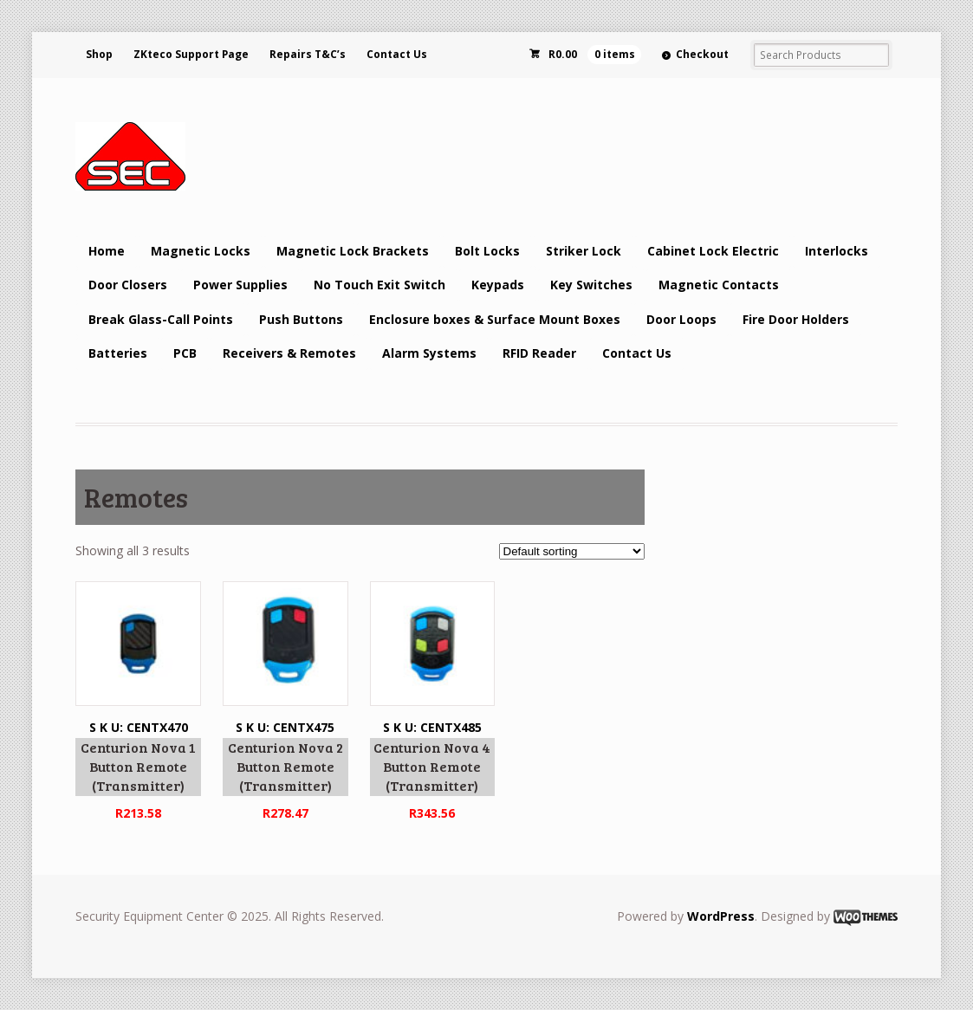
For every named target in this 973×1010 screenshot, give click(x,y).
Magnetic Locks (200, 251)
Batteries (117, 353)
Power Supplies (240, 284)
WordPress (721, 916)
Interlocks (836, 251)
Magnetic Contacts (718, 284)
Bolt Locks (487, 251)
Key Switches (591, 284)
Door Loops (681, 319)
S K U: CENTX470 (138, 702)
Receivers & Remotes (289, 353)
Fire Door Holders (796, 319)
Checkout (702, 54)
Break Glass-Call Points (160, 319)
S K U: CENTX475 (285, 702)
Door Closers (127, 284)
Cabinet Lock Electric (713, 251)
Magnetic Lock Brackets (352, 251)
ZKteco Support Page (191, 54)
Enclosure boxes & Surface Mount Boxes (494, 319)
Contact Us (396, 54)
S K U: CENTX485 (433, 702)
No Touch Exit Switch (379, 284)
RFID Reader (539, 353)
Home (106, 251)
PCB (185, 353)
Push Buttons (301, 319)
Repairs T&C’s (307, 54)
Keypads (497, 284)
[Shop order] (572, 551)
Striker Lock (583, 251)
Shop (99, 54)
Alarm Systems (429, 353)
